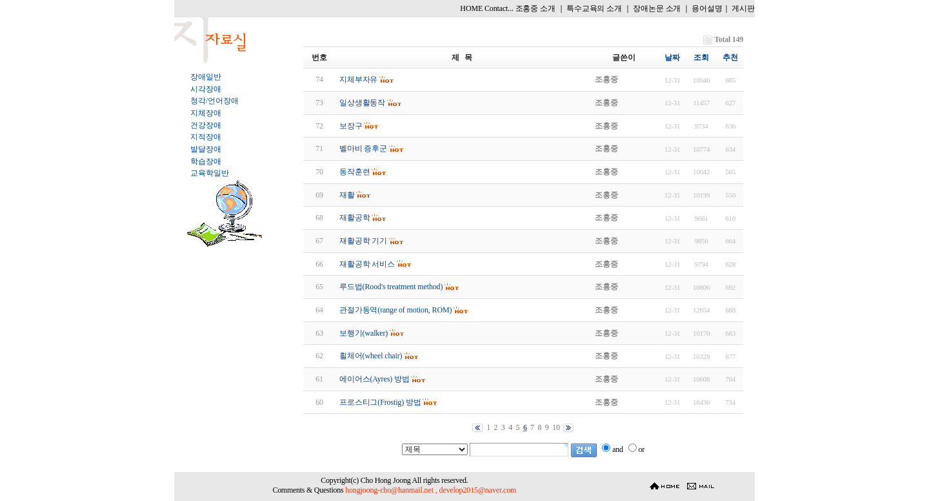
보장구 (351, 125)
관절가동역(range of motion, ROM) (395, 309)
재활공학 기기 (363, 240)
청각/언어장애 (214, 100)
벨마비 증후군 (363, 148)
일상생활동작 (362, 102)
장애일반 (205, 76)
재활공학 (354, 217)
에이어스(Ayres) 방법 (374, 378)
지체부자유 (358, 79)
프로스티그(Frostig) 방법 (380, 402)
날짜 (672, 57)
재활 (347, 194)
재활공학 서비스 (367, 264)
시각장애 (205, 89)
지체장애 (205, 113)
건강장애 (205, 125)
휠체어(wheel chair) (371, 355)
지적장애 (205, 136)
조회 (701, 57)
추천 (730, 57)
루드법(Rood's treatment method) (391, 286)
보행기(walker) (363, 333)
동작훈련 (354, 171)
